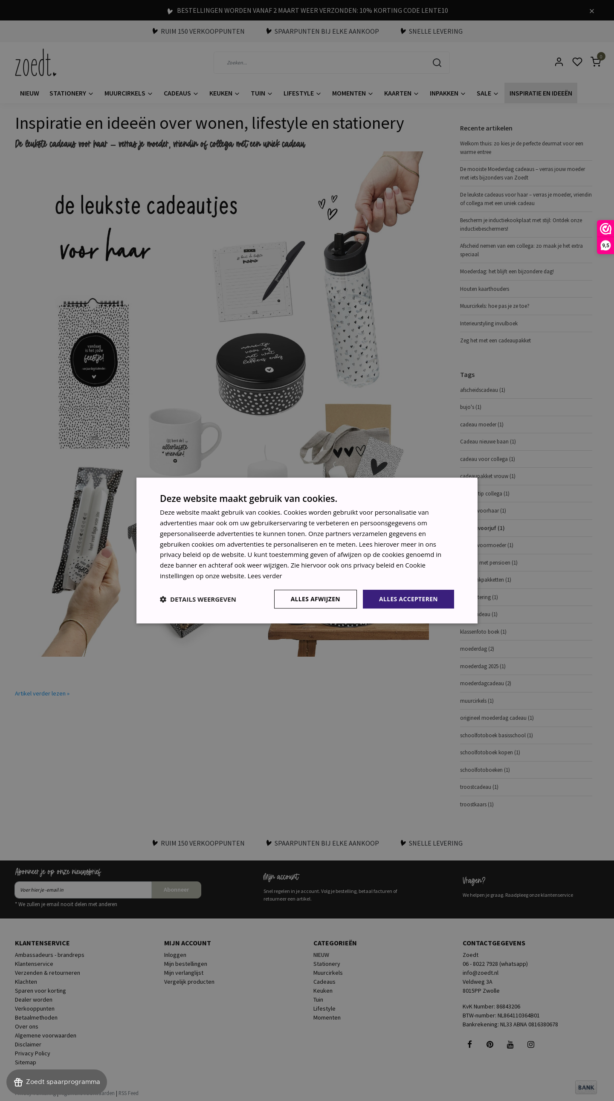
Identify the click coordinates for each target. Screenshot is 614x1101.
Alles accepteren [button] (408, 598)
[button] (198, 599)
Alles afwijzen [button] (315, 598)
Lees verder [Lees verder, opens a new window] (265, 575)
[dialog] (307, 550)
